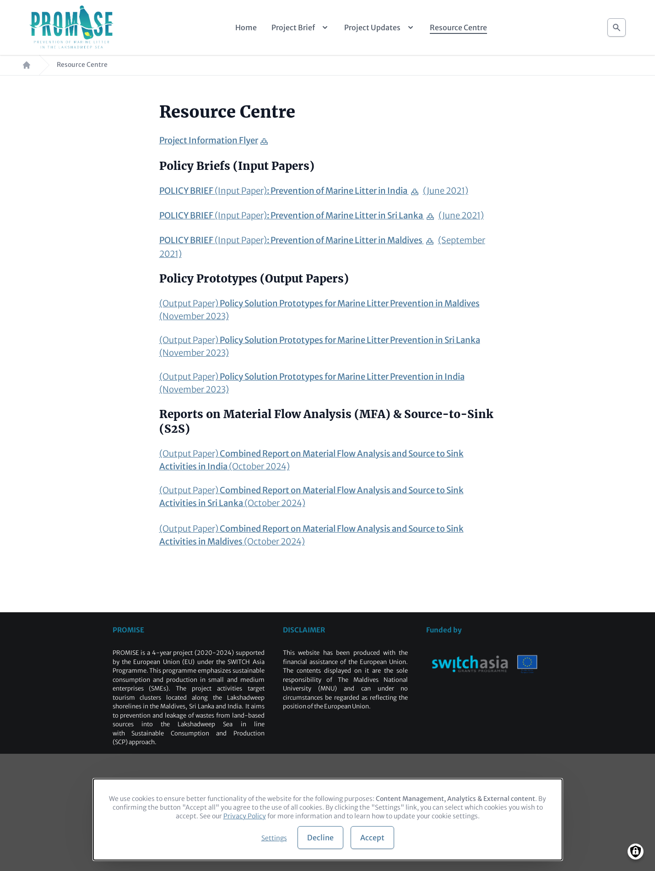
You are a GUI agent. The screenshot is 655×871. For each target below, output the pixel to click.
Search (616, 25)
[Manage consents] (636, 852)
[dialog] (327, 819)
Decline (320, 837)
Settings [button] (274, 838)
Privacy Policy (244, 816)
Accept (372, 837)
